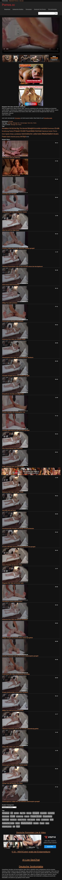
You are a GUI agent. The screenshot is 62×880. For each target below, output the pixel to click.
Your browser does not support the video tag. (31, 35)
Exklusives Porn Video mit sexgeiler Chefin (13, 339)
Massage (10, 123)
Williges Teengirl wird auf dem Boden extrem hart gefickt (17, 637)
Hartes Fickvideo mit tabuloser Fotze (12, 565)
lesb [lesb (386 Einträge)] (23, 134)
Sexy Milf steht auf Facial (9, 510)
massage (10, 121)
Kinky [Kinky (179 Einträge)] (11, 134)
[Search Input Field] (46, 13)
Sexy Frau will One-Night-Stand (10, 230)
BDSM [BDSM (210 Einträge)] (14, 128)
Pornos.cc (8, 4)
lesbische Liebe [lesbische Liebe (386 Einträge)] (31, 134)
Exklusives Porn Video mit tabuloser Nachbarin (15, 619)
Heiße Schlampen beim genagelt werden (13, 466)
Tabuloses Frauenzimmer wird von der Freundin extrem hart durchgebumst (22, 266)
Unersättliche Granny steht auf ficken (12, 601)
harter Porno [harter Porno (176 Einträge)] (53, 131)
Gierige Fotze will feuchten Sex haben (12, 783)
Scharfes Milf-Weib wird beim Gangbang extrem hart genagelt (18, 546)
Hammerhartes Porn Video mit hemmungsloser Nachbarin (17, 357)
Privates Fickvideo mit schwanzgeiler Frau (13, 412)
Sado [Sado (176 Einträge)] (8, 136)
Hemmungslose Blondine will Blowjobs (12, 321)
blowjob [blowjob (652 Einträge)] (30, 128)
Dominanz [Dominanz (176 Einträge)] (51, 128)
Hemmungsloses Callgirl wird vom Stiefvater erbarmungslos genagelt (21, 801)
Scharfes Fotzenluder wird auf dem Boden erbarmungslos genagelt (20, 656)
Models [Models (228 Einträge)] (56, 134)
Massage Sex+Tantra (16, 124)
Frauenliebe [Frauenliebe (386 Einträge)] (30, 131)
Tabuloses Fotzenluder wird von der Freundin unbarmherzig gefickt (20, 728)
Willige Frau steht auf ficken (9, 303)
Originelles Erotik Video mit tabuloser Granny (14, 212)
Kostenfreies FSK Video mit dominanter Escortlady (16, 674)
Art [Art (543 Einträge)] (10, 128)
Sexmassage (23, 123)
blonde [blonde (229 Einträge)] (24, 128)
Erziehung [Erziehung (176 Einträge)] (5, 131)
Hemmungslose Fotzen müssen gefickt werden (14, 765)
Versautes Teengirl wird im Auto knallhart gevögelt (15, 375)
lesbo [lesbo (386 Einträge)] (39, 134)
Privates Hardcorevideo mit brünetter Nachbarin (15, 692)
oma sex (21, 0)
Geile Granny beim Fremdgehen (10, 284)
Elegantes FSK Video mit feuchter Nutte (12, 583)
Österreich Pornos (13, 0)
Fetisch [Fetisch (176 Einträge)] (11, 131)
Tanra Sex (30, 123)
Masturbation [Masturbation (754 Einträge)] (47, 134)
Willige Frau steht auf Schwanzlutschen (12, 710)
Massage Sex (16, 123)
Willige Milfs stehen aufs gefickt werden (13, 746)
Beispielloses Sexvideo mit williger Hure (13, 394)
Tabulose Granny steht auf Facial (11, 175)
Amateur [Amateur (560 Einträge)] (5, 128)
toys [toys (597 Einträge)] (24, 136)
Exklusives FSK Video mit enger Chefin (12, 492)
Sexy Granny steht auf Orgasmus (11, 157)
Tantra (34, 123)
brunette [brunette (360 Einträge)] (37, 128)
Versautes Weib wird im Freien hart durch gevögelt (15, 430)
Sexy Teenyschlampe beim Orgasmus (12, 448)
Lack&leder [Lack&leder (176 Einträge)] (17, 134)
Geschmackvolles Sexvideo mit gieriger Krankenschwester (18, 528)
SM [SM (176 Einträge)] (21, 136)
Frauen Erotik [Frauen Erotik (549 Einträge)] (19, 131)
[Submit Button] (56, 13)
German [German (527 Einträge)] (38, 131)
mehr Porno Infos (6, 115)
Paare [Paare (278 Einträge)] (4, 136)
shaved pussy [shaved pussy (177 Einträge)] (15, 136)
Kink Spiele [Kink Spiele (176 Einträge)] (5, 134)
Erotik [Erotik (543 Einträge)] (57, 128)
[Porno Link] (31, 58)
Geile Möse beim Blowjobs (9, 193)
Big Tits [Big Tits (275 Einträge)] (19, 128)
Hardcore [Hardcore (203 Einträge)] (45, 131)
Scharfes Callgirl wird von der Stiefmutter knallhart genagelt (18, 248)
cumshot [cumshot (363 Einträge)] (44, 128)
